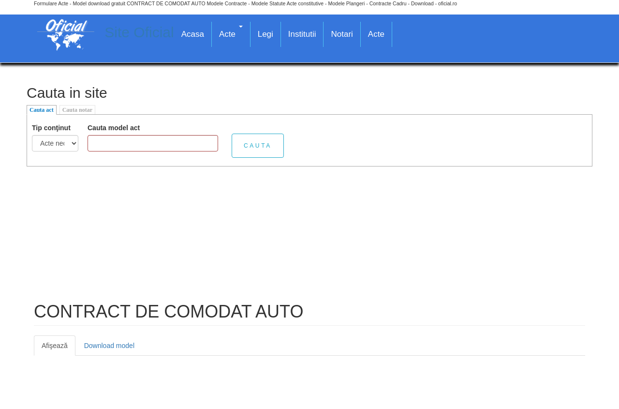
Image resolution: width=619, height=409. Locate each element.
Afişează (58, 348)
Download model (109, 345)
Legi (265, 34)
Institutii (302, 34)
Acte (231, 32)
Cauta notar (77, 109)
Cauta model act (114, 128)
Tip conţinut (51, 128)
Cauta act (41, 109)
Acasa (192, 34)
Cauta (258, 145)
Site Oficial (139, 32)
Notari (342, 34)
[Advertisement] (309, 234)
